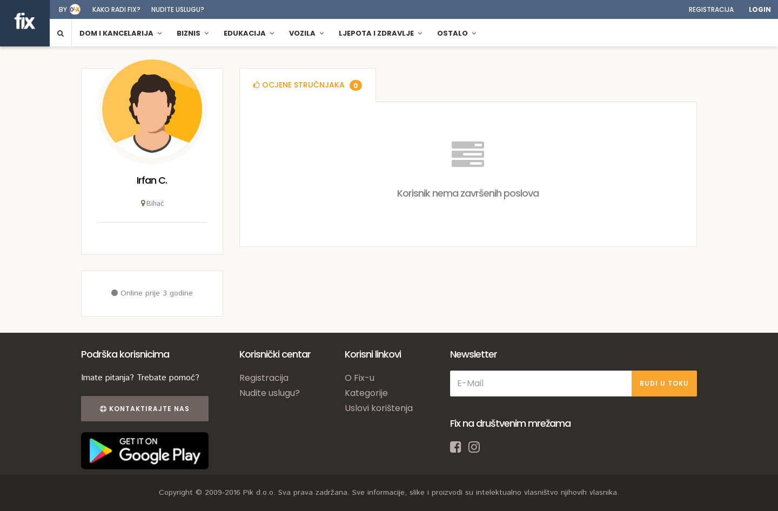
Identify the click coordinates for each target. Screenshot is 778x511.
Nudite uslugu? (177, 9)
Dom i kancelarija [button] (120, 33)
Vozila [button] (306, 33)
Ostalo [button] (456, 33)
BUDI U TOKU (664, 383)
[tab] (307, 85)
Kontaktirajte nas (145, 408)
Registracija (711, 9)
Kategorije (366, 393)
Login (760, 9)
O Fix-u (359, 378)
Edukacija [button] (249, 33)
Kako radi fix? (116, 9)
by (63, 9)
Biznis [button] (193, 33)
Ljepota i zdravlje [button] (380, 33)
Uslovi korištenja (379, 408)
